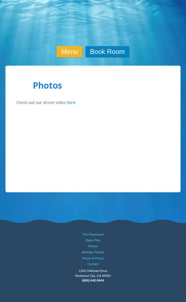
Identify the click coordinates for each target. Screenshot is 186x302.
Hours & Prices (93, 258)
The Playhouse (93, 234)
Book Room (107, 51)
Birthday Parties (93, 252)
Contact (93, 264)
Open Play (93, 240)
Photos (93, 246)
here (71, 102)
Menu (69, 51)
